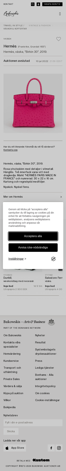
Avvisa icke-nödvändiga (33, 247)
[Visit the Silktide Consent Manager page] (53, 259)
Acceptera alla (33, 236)
